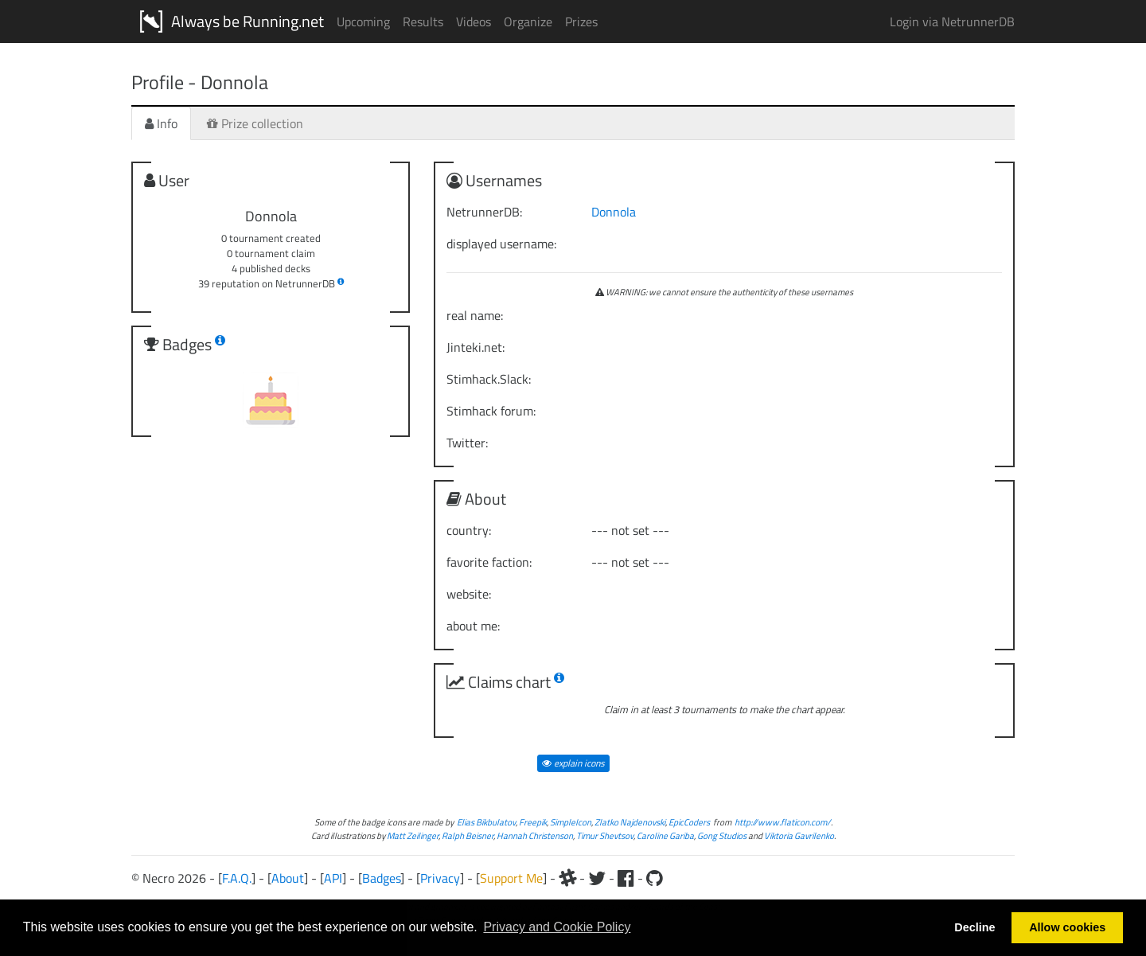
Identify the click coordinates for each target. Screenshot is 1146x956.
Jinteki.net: (475, 347)
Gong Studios (721, 835)
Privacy (440, 878)
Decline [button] (974, 927)
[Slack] (567, 878)
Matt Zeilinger (413, 835)
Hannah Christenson (535, 835)
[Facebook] (626, 878)
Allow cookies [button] (1067, 927)
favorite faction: (489, 562)
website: (468, 593)
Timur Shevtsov (604, 835)
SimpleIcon (570, 822)
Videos (473, 21)
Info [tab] (161, 123)
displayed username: (501, 243)
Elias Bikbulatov (486, 822)
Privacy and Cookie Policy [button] (556, 927)
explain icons (573, 763)
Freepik (533, 822)
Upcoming (363, 21)
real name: (474, 315)
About (287, 878)
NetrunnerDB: (484, 211)
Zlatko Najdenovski (629, 822)
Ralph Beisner (467, 835)
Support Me (511, 878)
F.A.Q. (236, 878)
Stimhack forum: (491, 410)
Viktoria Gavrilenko (799, 835)
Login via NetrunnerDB (952, 21)
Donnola (613, 211)
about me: (473, 625)
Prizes (581, 21)
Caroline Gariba (665, 835)
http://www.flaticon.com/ (783, 822)
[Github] (654, 878)
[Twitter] (597, 878)
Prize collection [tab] (255, 123)
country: (468, 530)
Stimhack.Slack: (488, 378)
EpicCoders (689, 822)
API (333, 878)
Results (423, 21)
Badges (381, 878)
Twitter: (467, 442)
